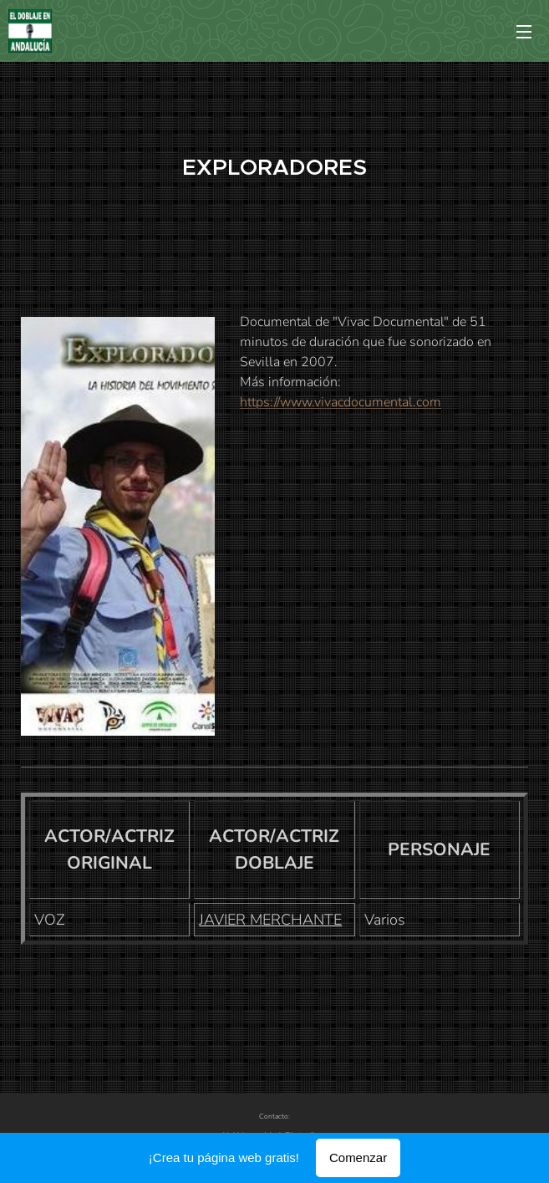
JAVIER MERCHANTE (270, 920)
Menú (523, 32)
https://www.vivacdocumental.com (340, 402)
